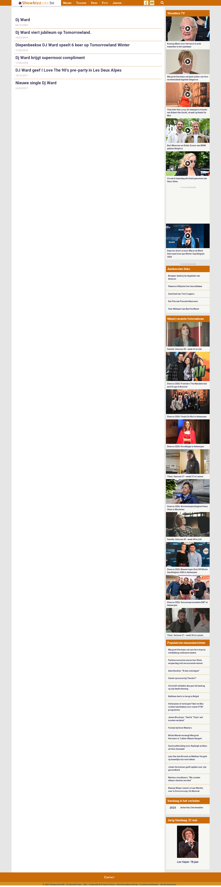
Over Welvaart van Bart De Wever (183, 309)
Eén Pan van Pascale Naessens (183, 301)
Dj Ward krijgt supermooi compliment (50, 57)
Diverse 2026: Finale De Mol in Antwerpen (187, 416)
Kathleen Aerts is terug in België (183, 696)
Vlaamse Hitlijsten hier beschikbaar (185, 286)
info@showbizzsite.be (127, 884)
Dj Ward (22, 19)
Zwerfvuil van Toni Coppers (181, 294)
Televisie (81, 3)
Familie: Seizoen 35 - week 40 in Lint (184, 539)
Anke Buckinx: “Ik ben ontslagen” (183, 671)
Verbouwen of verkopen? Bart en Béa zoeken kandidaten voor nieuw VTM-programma (186, 707)
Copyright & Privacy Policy (102, 884)
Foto (105, 3)
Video (94, 3)
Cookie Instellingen (149, 884)
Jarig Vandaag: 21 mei (182, 820)
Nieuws (67, 3)
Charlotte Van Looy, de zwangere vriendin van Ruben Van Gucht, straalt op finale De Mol (187, 112)
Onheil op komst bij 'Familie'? (182, 678)
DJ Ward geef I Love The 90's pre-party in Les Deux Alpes (68, 70)
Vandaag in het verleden (183, 801)
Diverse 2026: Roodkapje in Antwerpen (185, 446)
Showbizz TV (176, 13)
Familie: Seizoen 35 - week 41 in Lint (184, 349)
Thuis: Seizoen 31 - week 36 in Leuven (185, 635)
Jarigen (116, 3)
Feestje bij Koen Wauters (180, 728)
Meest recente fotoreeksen (185, 319)
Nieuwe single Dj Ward (36, 82)
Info (85, 884)
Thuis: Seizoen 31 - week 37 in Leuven (185, 476)
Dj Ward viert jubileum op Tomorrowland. (53, 32)
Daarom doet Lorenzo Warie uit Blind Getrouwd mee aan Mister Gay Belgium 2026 (186, 254)
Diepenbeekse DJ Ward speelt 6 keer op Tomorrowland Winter (72, 45)
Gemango (171, 884)
